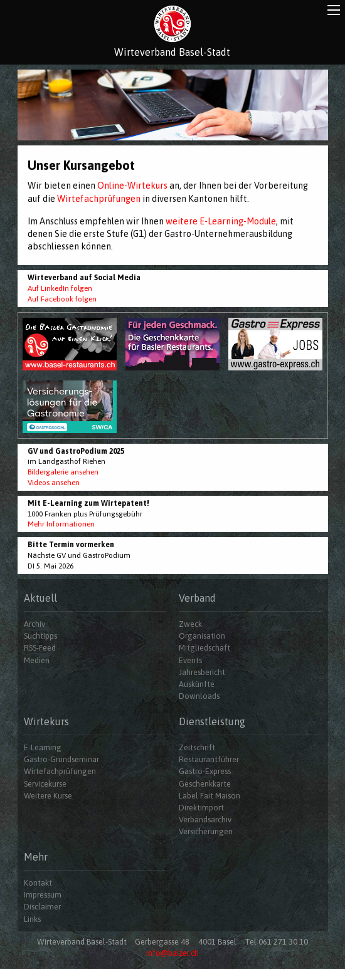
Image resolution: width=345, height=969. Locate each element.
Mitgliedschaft (204, 647)
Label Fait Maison (209, 795)
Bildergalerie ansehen (63, 472)
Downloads (199, 696)
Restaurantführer (209, 759)
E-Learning (42, 747)
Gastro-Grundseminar (61, 759)
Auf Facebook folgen (62, 299)
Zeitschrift (197, 747)
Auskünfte (197, 684)
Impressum (42, 894)
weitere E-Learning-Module (221, 221)
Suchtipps (40, 636)
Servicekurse (45, 783)
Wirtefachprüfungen (99, 199)
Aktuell (40, 598)
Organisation (202, 636)
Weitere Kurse (48, 795)
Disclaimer (42, 906)
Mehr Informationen (61, 524)
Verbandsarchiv (205, 819)
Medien (37, 660)
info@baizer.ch (172, 953)
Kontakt (38, 883)
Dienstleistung (212, 721)
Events (190, 660)
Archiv (34, 624)
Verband (197, 598)
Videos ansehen (54, 482)
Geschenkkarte (205, 783)
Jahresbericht (202, 672)
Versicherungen (206, 831)
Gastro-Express (205, 771)
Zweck (190, 624)
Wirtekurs (46, 721)
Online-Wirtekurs (132, 186)
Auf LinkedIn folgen (60, 288)
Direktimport (201, 807)
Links (32, 919)
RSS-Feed (40, 647)
